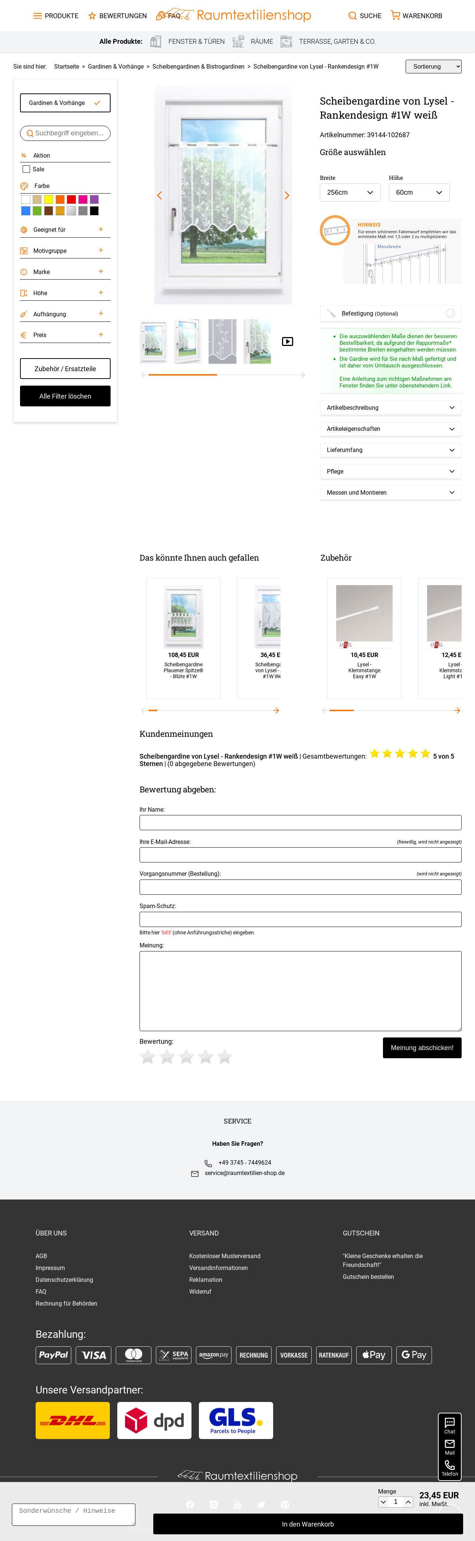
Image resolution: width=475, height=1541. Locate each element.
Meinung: (301, 986)
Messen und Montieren (357, 492)
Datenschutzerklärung (64, 1279)
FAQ (41, 1291)
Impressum (50, 1267)
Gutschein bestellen (368, 1276)
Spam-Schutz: (301, 919)
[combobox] (350, 193)
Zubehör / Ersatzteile (65, 369)
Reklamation (205, 1279)
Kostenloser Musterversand (225, 1256)
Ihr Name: (301, 818)
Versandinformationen (218, 1267)
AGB (41, 1256)
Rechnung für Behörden (66, 1303)
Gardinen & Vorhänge (57, 102)
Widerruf (200, 1291)
